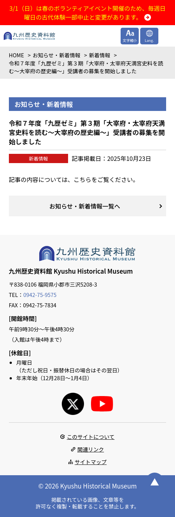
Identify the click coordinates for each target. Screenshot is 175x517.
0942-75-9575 (40, 294)
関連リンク (90, 449)
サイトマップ (91, 462)
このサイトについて (90, 436)
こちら (82, 179)
